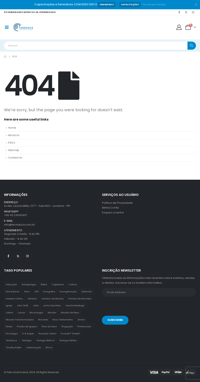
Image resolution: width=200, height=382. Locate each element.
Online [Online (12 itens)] (81, 319)
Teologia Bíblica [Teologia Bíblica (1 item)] (45, 340)
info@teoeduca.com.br (19, 225)
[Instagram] (193, 12)
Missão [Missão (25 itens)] (52, 312)
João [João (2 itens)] (36, 305)
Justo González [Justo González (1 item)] (52, 305)
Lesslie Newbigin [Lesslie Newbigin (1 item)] (75, 305)
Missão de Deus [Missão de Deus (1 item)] (70, 312)
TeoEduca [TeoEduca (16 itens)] (11, 340)
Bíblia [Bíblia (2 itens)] (44, 284)
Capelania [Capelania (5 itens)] (58, 284)
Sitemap (13, 150)
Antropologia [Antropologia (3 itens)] (29, 284)
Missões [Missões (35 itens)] (43, 319)
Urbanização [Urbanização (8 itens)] (33, 347)
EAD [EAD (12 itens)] (37, 291)
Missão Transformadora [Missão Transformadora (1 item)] (20, 319)
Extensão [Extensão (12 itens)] (86, 291)
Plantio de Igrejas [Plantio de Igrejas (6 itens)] (27, 326)
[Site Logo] (23, 27)
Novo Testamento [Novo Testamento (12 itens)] (63, 319)
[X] (186, 12)
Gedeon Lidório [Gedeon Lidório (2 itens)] (14, 298)
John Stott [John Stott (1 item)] (22, 305)
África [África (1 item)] (48, 347)
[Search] (191, 46)
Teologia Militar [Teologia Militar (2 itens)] (68, 340)
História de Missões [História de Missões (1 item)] (79, 298)
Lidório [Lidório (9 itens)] (9, 312)
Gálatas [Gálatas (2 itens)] (32, 298)
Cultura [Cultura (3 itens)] (72, 284)
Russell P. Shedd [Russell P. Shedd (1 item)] (70, 333)
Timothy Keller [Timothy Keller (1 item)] (14, 347)
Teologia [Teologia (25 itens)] (27, 340)
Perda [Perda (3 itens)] (9, 326)
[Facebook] (179, 12)
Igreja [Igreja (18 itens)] (9, 305)
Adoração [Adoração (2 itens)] (11, 284)
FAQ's (11, 142)
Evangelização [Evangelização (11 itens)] (68, 291)
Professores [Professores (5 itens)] (84, 326)
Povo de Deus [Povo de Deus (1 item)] (49, 326)
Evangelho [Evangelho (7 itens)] (49, 291)
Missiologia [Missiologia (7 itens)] (36, 312)
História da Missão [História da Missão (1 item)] (53, 298)
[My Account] (179, 27)
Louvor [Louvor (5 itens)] (21, 312)
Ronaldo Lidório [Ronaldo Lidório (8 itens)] (47, 333)
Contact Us (15, 157)
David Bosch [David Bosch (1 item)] (13, 291)
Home (12, 127)
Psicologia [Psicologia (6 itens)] (12, 333)
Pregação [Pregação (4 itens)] (67, 326)
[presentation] (129, 307)
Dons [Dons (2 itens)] (27, 291)
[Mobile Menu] (6, 27)
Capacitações (130, 4)
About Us (13, 135)
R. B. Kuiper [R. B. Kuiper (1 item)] (28, 333)
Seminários (107, 4)
